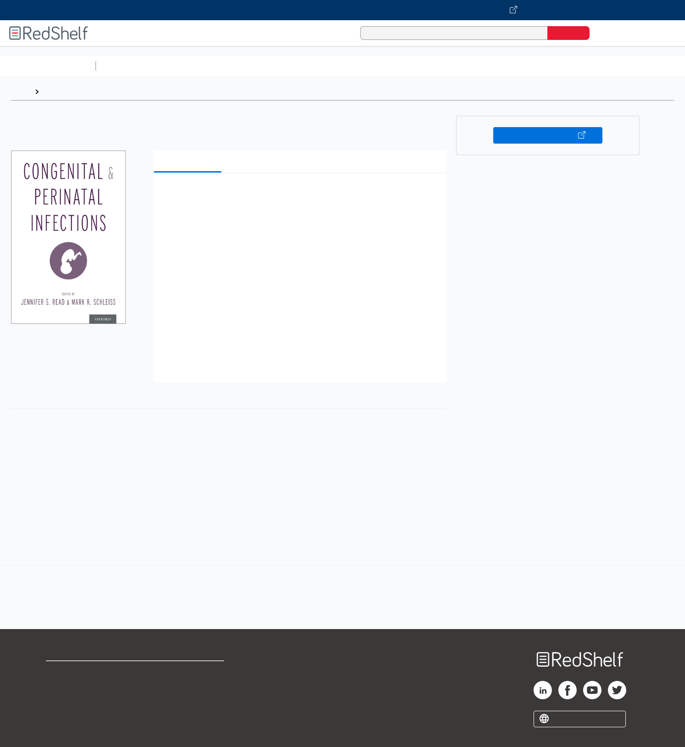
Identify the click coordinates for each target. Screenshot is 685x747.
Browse (56, 91)
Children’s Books (608, 65)
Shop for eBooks (75, 672)
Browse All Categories (47, 65)
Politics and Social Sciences (452, 65)
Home (20, 91)
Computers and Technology (262, 65)
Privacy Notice (71, 701)
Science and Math (179, 65)
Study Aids (123, 65)
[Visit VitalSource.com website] (342, 10)
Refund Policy (188, 686)
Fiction (518, 65)
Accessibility (187, 701)
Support (59, 686)
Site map (61, 716)
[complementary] (342, 587)
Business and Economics (356, 65)
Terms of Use (189, 672)
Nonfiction (556, 65)
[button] (302, 194)
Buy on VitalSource (548, 135)
